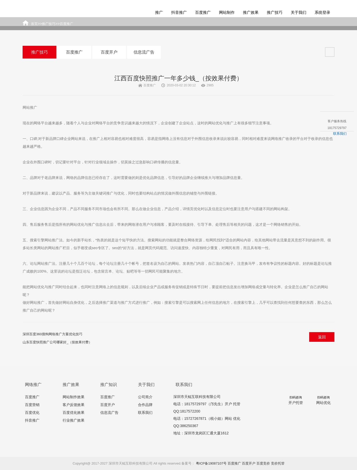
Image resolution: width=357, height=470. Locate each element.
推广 (159, 12)
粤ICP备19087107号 (211, 463)
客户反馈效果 (73, 405)
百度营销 (32, 405)
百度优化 (32, 412)
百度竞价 (263, 463)
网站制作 (227, 12)
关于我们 (298, 12)
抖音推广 (179, 12)
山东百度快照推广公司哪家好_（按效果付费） (57, 342)
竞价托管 (278, 463)
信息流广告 (144, 52)
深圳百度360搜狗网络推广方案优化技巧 (52, 334)
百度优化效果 (73, 412)
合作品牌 (145, 405)
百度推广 (203, 12)
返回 (322, 337)
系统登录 (322, 12)
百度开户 (109, 52)
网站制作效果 (73, 397)
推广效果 (251, 12)
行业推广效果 (73, 420)
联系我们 (145, 412)
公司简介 (145, 397)
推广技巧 (274, 12)
